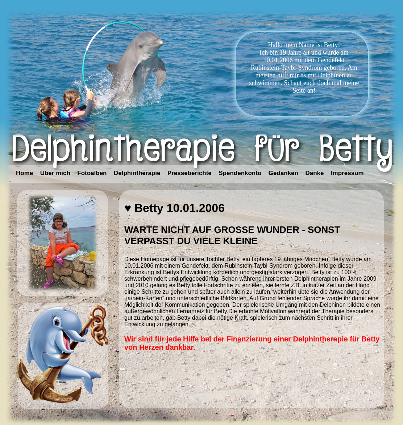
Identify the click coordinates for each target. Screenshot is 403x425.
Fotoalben (92, 173)
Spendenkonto (240, 173)
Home (24, 173)
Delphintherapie (137, 173)
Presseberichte (189, 173)
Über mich (55, 173)
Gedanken (283, 173)
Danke (314, 173)
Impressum (347, 173)
